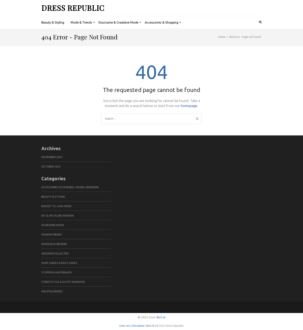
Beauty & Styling (52, 22)
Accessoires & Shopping (161, 22)
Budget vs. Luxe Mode (56, 206)
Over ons (124, 325)
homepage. (189, 106)
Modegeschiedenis (54, 244)
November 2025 (51, 157)
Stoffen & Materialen (56, 272)
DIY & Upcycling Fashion (57, 215)
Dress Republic (72, 8)
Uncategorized (52, 291)
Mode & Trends (81, 22)
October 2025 (51, 166)
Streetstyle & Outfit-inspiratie (63, 281)
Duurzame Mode (52, 225)
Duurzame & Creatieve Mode (118, 22)
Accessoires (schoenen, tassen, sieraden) (70, 187)
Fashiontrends (51, 234)
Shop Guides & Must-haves (59, 263)
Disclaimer (138, 325)
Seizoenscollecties (55, 253)
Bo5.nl (161, 317)
